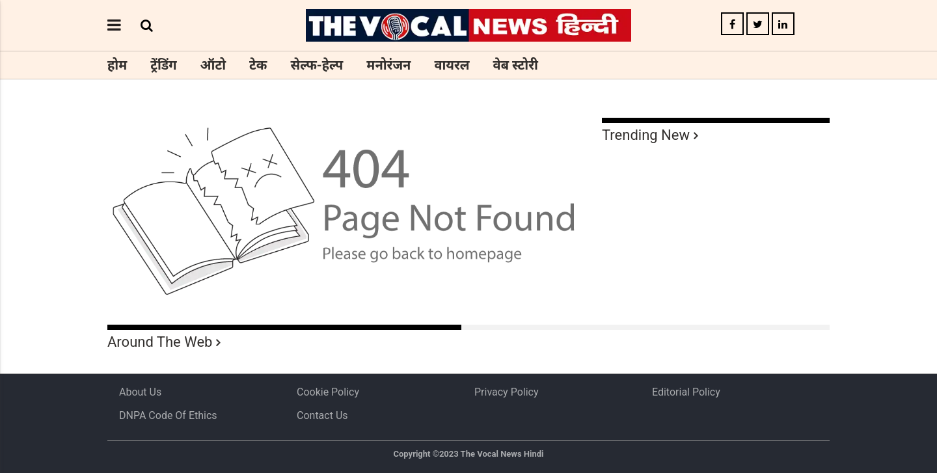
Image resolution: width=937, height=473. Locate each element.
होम (117, 65)
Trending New (646, 135)
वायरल (451, 65)
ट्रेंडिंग (163, 65)
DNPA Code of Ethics (168, 415)
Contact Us (322, 415)
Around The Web (159, 342)
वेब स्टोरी (515, 65)
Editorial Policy (686, 392)
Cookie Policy (328, 392)
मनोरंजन (388, 65)
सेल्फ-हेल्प (316, 65)
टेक (258, 65)
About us (140, 392)
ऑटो (213, 65)
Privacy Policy (506, 392)
